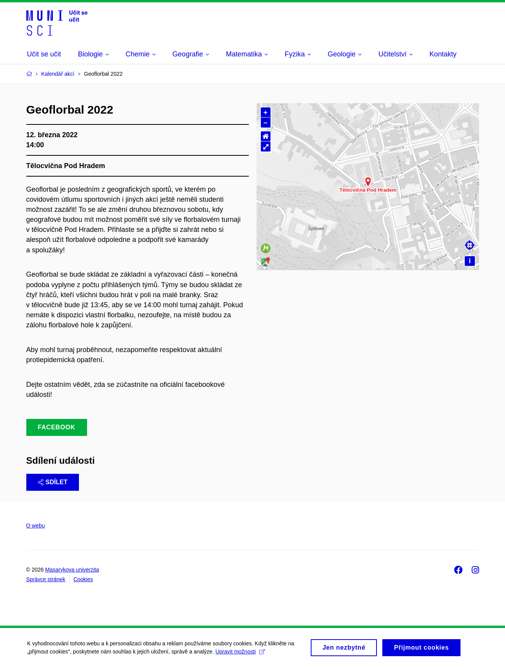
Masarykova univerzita (72, 570)
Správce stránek (45, 579)
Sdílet (53, 482)
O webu (35, 525)
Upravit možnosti (240, 654)
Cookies (83, 579)
